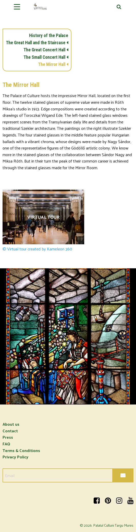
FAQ (6, 443)
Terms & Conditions (21, 450)
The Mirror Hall (51, 64)
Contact (10, 430)
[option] (68, 336)
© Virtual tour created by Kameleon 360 (37, 249)
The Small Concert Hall (44, 57)
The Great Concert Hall (44, 49)
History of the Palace (48, 35)
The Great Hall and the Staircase (35, 42)
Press (8, 437)
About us (11, 424)
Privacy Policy (15, 456)
